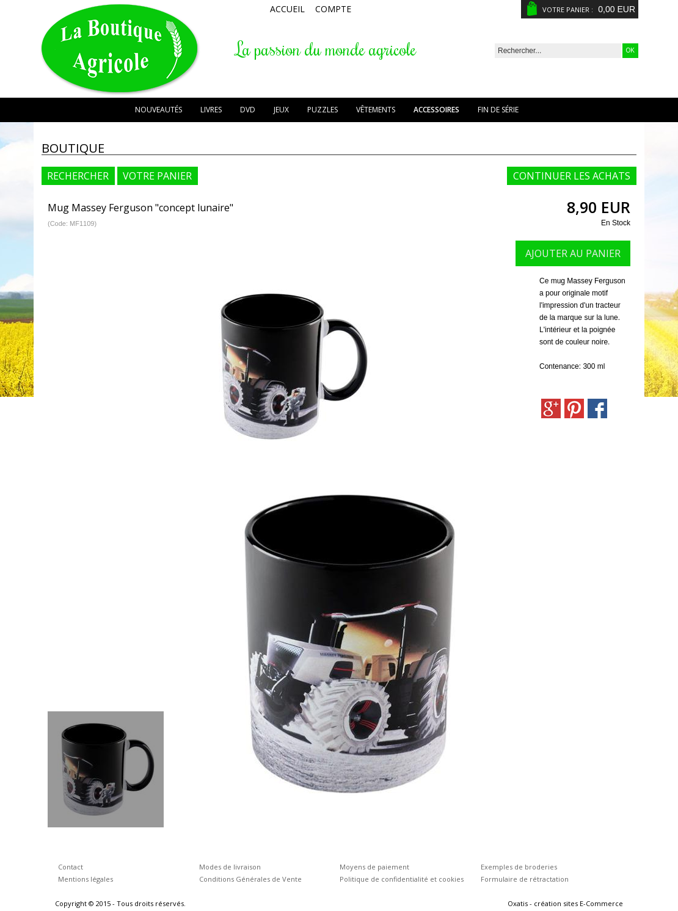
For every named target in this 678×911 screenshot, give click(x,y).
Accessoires (436, 109)
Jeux (281, 109)
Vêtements (375, 109)
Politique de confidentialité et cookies (402, 879)
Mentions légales (85, 879)
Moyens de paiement (374, 866)
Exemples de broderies (519, 866)
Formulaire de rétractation (525, 879)
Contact (70, 866)
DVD (247, 109)
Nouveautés (158, 109)
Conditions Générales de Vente (250, 879)
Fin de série (498, 109)
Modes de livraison (230, 866)
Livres (211, 109)
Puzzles (322, 109)
